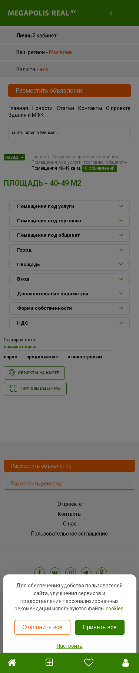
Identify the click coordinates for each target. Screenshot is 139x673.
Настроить (70, 646)
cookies (114, 608)
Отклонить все (42, 627)
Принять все (100, 627)
